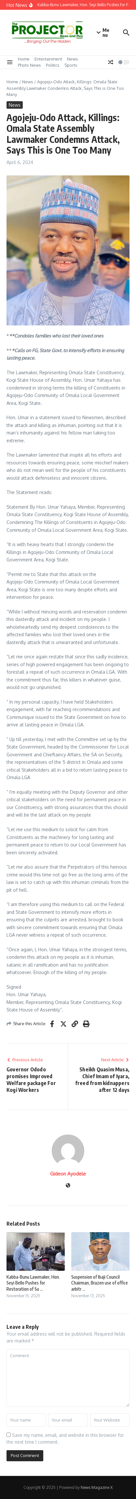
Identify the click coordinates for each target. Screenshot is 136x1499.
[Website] (68, 1186)
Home (24, 59)
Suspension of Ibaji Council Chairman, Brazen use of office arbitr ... (99, 1282)
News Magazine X (97, 1487)
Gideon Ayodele (68, 1174)
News (72, 59)
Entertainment (48, 59)
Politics (53, 65)
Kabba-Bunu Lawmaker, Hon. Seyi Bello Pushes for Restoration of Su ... (33, 1282)
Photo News (29, 65)
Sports (70, 65)
